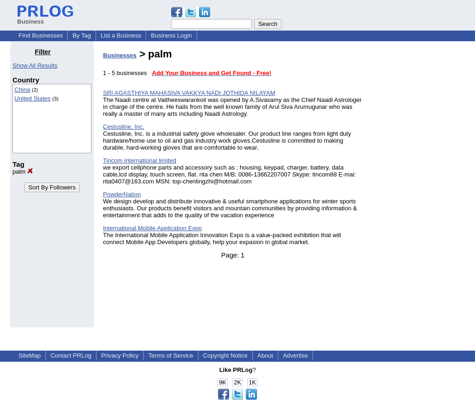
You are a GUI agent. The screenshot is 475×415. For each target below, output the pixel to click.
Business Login (171, 35)
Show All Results (35, 65)
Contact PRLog (71, 355)
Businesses (119, 55)
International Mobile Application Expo (152, 228)
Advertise (295, 355)
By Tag (81, 35)
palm (23, 171)
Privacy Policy (120, 355)
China (22, 89)
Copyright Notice (225, 355)
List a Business (121, 35)
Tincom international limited (139, 160)
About (265, 355)
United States (32, 98)
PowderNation (122, 194)
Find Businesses (41, 35)
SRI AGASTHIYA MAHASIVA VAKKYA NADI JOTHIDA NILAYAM (189, 92)
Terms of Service (170, 355)
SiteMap (30, 355)
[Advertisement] (417, 187)
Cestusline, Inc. (123, 126)
